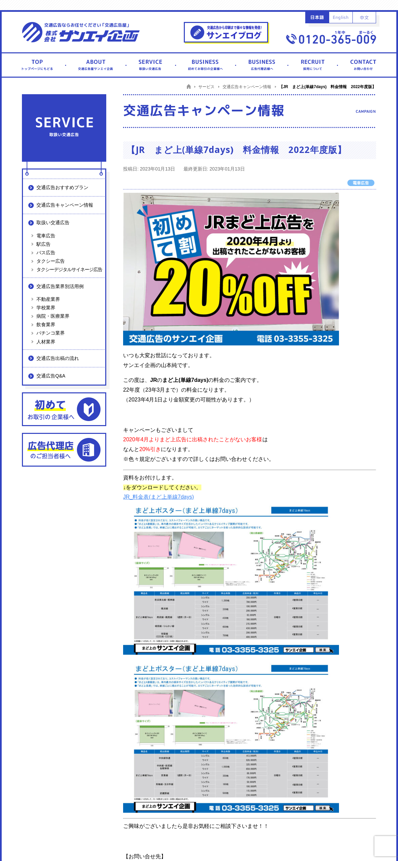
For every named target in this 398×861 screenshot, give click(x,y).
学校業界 (45, 307)
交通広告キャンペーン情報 (64, 205)
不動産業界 (48, 299)
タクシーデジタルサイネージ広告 (69, 269)
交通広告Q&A (50, 376)
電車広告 (45, 235)
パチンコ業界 (50, 333)
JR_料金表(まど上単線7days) (158, 497)
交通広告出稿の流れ (57, 358)
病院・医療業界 (52, 316)
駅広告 (43, 244)
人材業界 (45, 341)
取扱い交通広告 (52, 222)
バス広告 (45, 252)
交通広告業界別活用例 (60, 286)
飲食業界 (45, 324)
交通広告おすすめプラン (62, 187)
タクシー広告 (50, 261)
